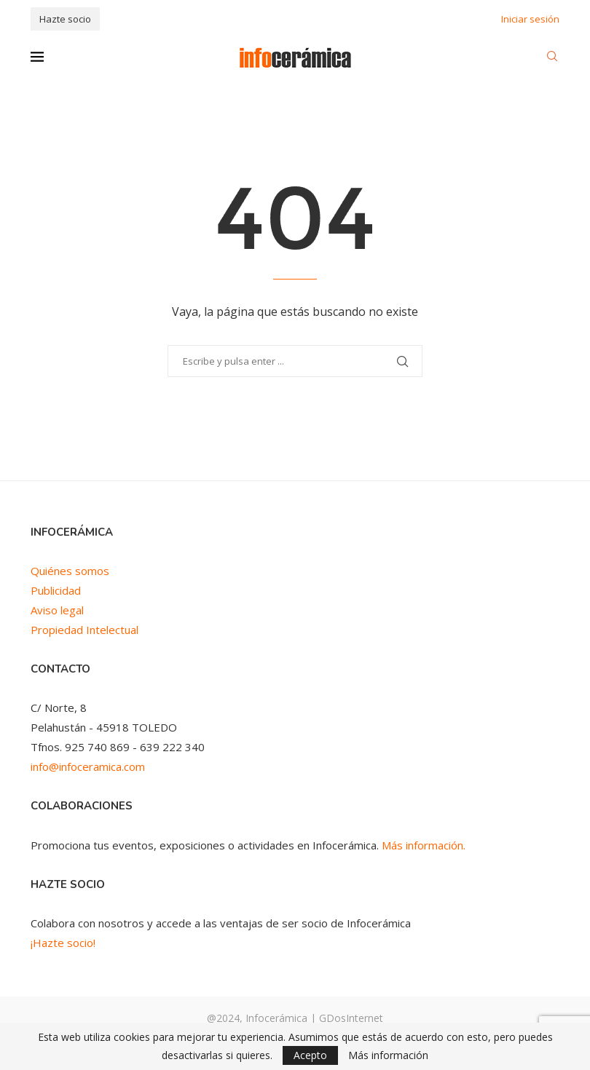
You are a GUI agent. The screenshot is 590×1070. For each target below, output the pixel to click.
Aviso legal (57, 610)
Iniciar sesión (530, 18)
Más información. (423, 845)
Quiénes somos (70, 570)
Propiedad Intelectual (84, 629)
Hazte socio (65, 18)
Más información (388, 1055)
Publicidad (56, 590)
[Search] (552, 58)
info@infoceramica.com (88, 766)
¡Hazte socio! (63, 942)
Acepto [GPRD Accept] (310, 1055)
